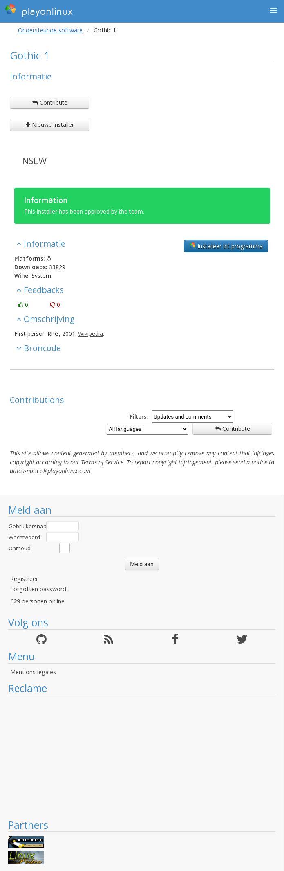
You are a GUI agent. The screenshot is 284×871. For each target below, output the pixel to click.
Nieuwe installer (50, 124)
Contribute (49, 102)
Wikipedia (90, 334)
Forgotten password (38, 589)
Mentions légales (33, 672)
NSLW (34, 160)
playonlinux (39, 10)
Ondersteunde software (50, 30)
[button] (273, 10)
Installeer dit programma (226, 246)
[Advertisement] (141, 757)
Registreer (24, 579)
